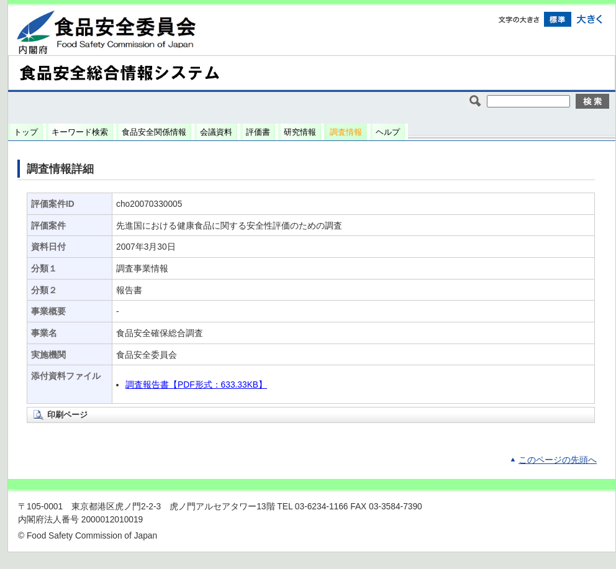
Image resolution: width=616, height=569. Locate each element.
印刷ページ (67, 414)
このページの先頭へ (558, 460)
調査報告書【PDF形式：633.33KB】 (196, 384)
